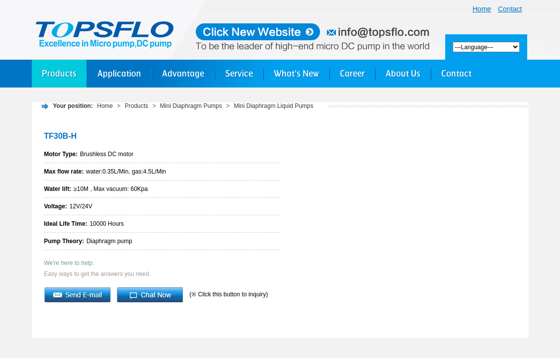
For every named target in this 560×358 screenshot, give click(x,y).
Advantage (183, 73)
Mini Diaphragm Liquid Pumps (273, 105)
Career (352, 73)
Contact (510, 9)
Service (239, 73)
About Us (403, 73)
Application (119, 73)
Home (482, 9)
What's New (296, 73)
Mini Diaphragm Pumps (191, 105)
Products (59, 73)
